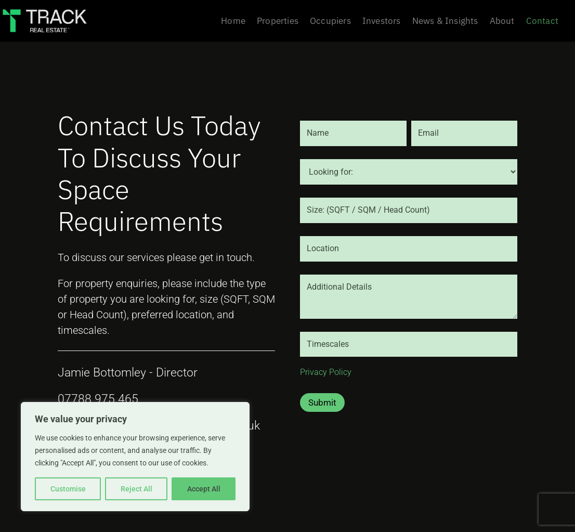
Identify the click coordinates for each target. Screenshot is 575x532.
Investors (381, 22)
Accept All (203, 489)
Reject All (136, 489)
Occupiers (330, 22)
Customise (68, 489)
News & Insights (445, 22)
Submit (322, 402)
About (502, 22)
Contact (542, 22)
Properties (277, 22)
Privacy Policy (325, 372)
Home (233, 22)
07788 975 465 (98, 399)
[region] (135, 456)
